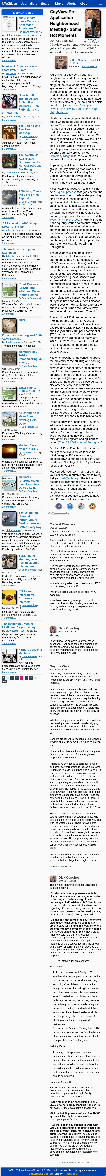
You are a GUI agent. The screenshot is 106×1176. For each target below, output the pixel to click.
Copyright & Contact (41, 1174)
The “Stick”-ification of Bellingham (80, 442)
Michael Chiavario (63, 524)
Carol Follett (12, 172)
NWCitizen (9, 3)
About (84, 3)
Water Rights (27, 387)
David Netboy (29, 136)
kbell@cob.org (68, 478)
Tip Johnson (28, 391)
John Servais (29, 202)
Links (59, 3)
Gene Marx (28, 452)
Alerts (71, 3)
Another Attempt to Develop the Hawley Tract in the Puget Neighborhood (74, 109)
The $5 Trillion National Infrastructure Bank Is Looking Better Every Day (30, 520)
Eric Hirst (11, 73)
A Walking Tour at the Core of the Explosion (31, 195)
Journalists (29, 3)
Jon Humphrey (14, 342)
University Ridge (60, 156)
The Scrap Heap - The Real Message (30, 129)
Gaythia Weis (59, 666)
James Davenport (31, 298)
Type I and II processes (64, 219)
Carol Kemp (12, 631)
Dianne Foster (29, 656)
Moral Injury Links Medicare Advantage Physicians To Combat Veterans (30, 25)
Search (46, 3)
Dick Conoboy (13, 35)
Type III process (66, 192)
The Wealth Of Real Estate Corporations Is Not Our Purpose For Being (30, 162)
